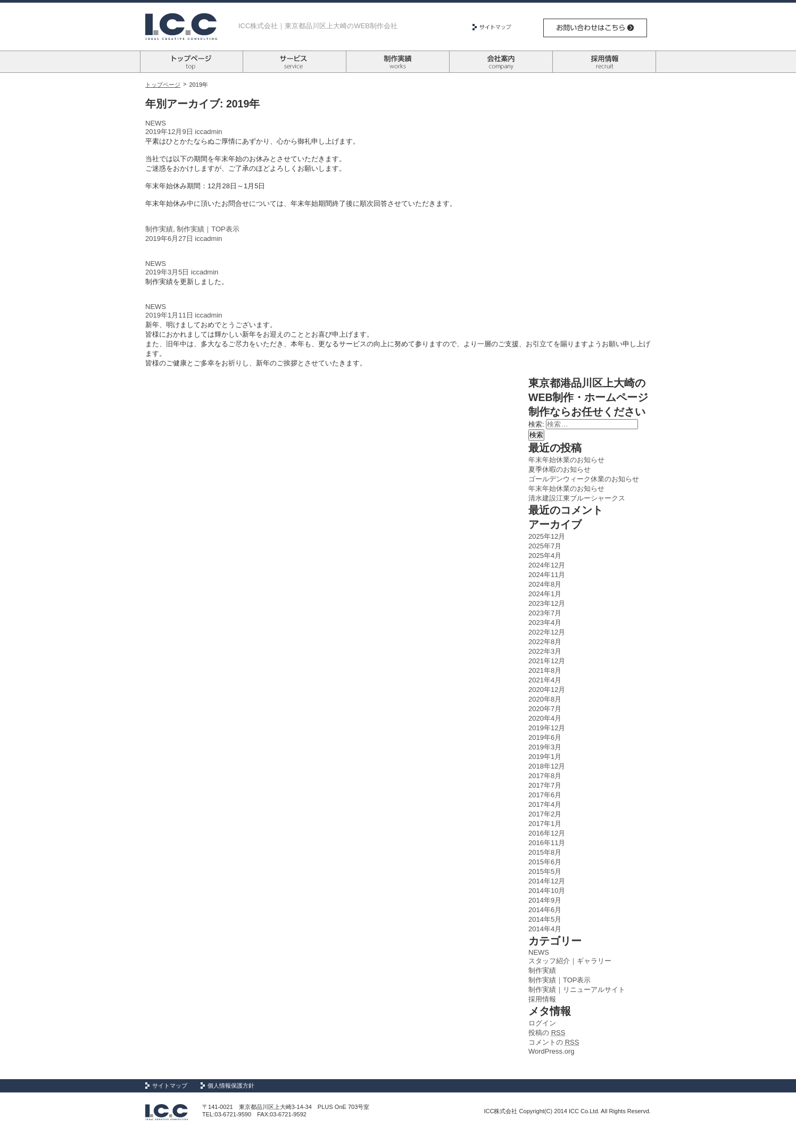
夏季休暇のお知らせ (559, 469)
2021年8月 (544, 670)
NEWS (155, 123)
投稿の (546, 1033)
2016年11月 (546, 843)
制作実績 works (397, 61)
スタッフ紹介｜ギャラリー (569, 961)
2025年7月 (544, 546)
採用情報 (542, 999)
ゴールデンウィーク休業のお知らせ (583, 479)
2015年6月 (544, 862)
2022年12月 (546, 632)
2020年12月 (546, 690)
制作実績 (159, 229)
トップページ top (191, 61)
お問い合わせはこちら (595, 28)
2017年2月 (544, 814)
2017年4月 (544, 804)
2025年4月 (544, 556)
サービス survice (294, 61)
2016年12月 (546, 833)
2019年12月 (546, 728)
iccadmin (208, 132)
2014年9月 (544, 900)
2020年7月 (544, 709)
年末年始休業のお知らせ (566, 460)
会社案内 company (501, 61)
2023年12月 (546, 603)
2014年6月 (544, 910)
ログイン (542, 1023)
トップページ (162, 84)
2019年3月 (544, 747)
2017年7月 (544, 785)
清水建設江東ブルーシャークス (576, 498)
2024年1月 (544, 594)
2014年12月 (546, 881)
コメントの (553, 1042)
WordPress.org (551, 1051)
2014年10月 (546, 891)
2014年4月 (544, 929)
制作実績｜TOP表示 (208, 229)
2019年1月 (544, 757)
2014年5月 (544, 919)
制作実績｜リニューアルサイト (576, 990)
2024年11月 (546, 575)
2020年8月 (544, 699)
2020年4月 (544, 718)
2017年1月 (544, 824)
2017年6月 (544, 795)
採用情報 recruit (604, 61)
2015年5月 (544, 871)
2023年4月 (544, 623)
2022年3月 (544, 651)
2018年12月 (546, 766)
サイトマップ (495, 27)
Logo (181, 26)
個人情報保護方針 (231, 1085)
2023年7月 (544, 613)
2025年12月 (546, 536)
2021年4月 (544, 680)
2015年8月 (544, 852)
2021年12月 (546, 661)
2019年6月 (544, 737)
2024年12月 (546, 565)
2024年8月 (544, 584)
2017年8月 (544, 776)
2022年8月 (544, 642)
